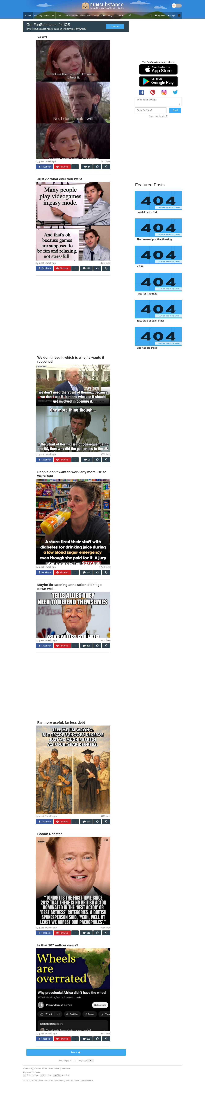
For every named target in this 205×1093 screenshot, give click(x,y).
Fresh (47, 15)
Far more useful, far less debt (61, 722)
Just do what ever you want (59, 179)
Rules (44, 1068)
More (76, 1052)
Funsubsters (85, 15)
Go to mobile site (157, 116)
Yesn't (42, 37)
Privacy (58, 1068)
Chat (103, 15)
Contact (37, 1068)
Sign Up (160, 15)
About (25, 1068)
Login (171, 15)
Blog (110, 15)
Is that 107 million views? (57, 945)
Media (75, 15)
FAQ (31, 1068)
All (53, 15)
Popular (28, 15)
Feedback (66, 1068)
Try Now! (115, 26)
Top (120, 15)
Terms (50, 1068)
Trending (38, 15)
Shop (96, 15)
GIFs (59, 15)
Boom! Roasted (50, 834)
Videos (67, 15)
